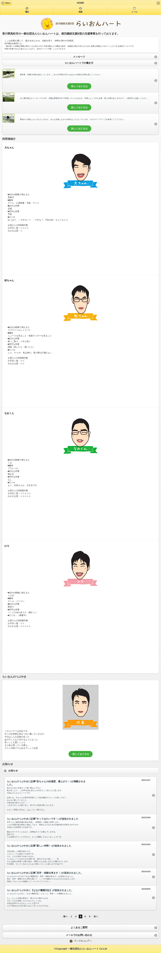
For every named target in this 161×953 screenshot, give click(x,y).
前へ (65, 916)
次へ (96, 916)
